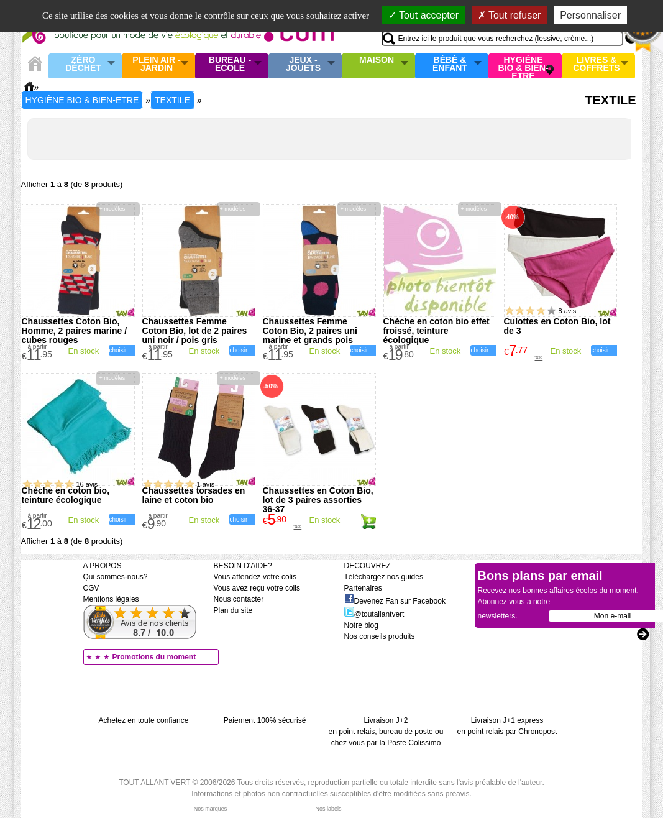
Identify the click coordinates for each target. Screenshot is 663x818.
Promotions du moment (154, 657)
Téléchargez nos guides (383, 576)
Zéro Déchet (83, 64)
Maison (376, 60)
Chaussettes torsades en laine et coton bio (193, 495)
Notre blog (361, 625)
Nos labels (328, 809)
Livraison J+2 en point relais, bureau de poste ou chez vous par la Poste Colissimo (386, 731)
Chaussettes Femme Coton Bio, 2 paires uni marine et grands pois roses (310, 335)
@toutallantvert (374, 614)
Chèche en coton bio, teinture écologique (66, 495)
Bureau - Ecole (230, 64)
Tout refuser (509, 15)
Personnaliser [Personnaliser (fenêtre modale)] (590, 15)
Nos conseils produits (379, 636)
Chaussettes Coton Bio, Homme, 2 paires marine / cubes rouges (74, 330)
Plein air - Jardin (156, 64)
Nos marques (210, 809)
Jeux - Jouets (303, 64)
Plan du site (233, 610)
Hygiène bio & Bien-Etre (523, 65)
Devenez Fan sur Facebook (395, 601)
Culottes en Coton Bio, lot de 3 (557, 326)
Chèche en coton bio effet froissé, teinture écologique (436, 330)
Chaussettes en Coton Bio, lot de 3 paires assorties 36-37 (318, 499)
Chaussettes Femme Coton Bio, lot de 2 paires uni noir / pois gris (194, 330)
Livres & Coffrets (596, 64)
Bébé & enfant (449, 64)
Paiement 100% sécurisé (265, 720)
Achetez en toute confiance (144, 720)
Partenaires (363, 588)
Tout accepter (423, 15)
